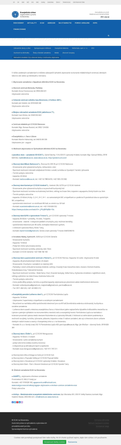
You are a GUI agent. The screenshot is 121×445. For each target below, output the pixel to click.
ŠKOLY (58, 2)
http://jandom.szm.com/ (57, 158)
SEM (23, 2)
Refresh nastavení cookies (98, 423)
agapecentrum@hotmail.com (44, 382)
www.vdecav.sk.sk (40, 158)
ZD (14, 2)
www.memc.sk (53, 397)
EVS (32, 2)
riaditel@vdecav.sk (26, 158)
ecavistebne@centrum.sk (29, 206)
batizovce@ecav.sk (27, 179)
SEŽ (28, 2)
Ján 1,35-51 (104, 17)
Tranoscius (66, 2)
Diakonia (51, 2)
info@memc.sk (41, 397)
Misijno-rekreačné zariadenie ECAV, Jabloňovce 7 (32, 112)
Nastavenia (72, 442)
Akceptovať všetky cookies (54, 442)
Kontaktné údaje (102, 426)
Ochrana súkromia (101, 420)
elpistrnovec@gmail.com (29, 231)
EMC (37, 2)
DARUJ (43, 2)
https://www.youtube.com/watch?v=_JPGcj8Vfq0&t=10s (33, 209)
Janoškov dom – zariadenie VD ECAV (27, 155)
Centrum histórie (79, 2)
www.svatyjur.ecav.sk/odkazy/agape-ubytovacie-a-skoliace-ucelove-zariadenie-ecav (44, 385)
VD (18, 2)
